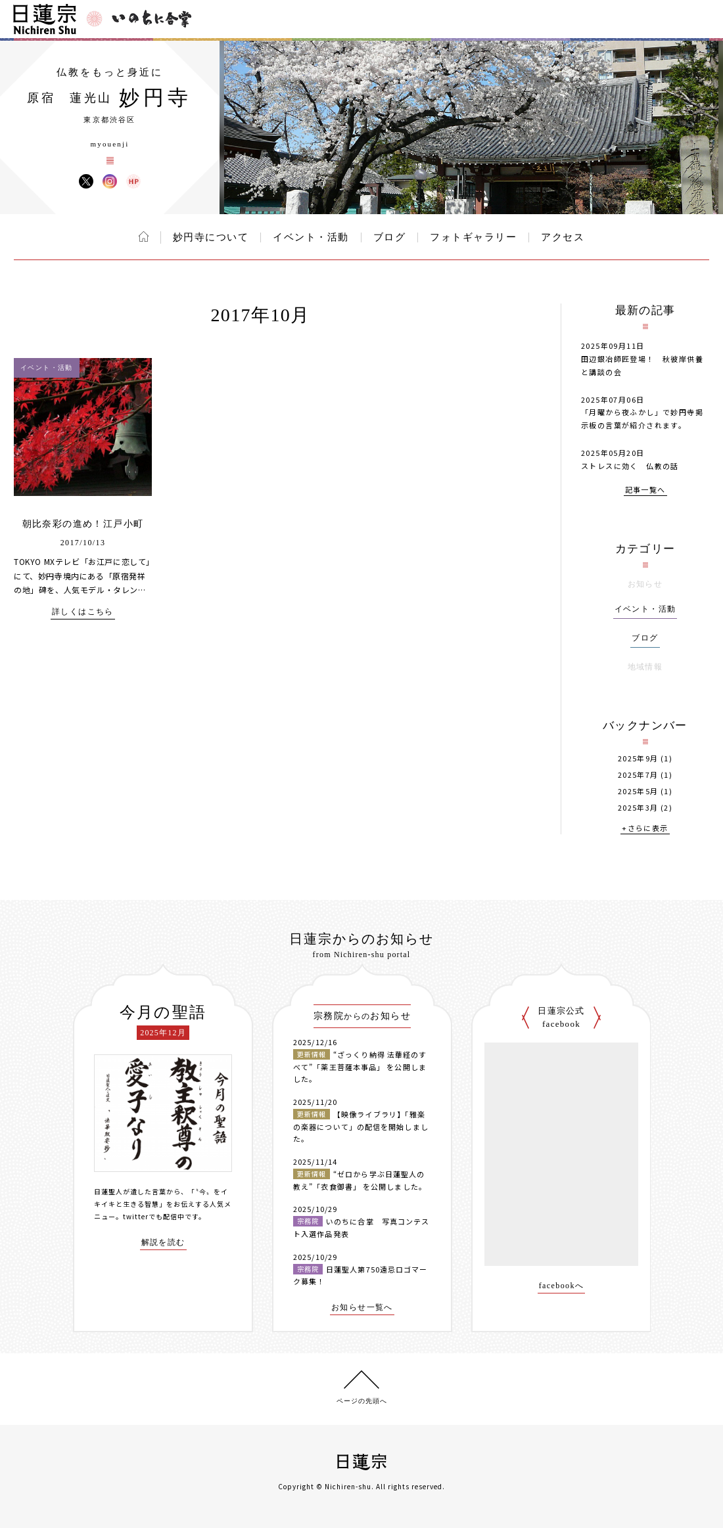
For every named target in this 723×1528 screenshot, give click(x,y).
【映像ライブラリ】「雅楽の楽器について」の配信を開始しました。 (361, 1126)
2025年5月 (638, 791)
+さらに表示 (645, 828)
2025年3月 (638, 807)
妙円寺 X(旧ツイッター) (86, 181)
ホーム (144, 236)
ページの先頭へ (362, 1400)
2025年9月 (638, 758)
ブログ (389, 237)
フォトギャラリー (473, 237)
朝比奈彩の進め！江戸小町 (83, 524)
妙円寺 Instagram (110, 181)
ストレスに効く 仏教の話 (630, 466)
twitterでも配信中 (154, 1216)
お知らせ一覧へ (362, 1307)
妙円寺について (211, 237)
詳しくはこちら (83, 612)
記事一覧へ (645, 490)
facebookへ (561, 1286)
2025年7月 (638, 774)
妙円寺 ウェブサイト (133, 181)
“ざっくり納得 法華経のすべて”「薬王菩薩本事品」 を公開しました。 (360, 1066)
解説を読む (163, 1242)
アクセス (562, 237)
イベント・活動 (311, 237)
